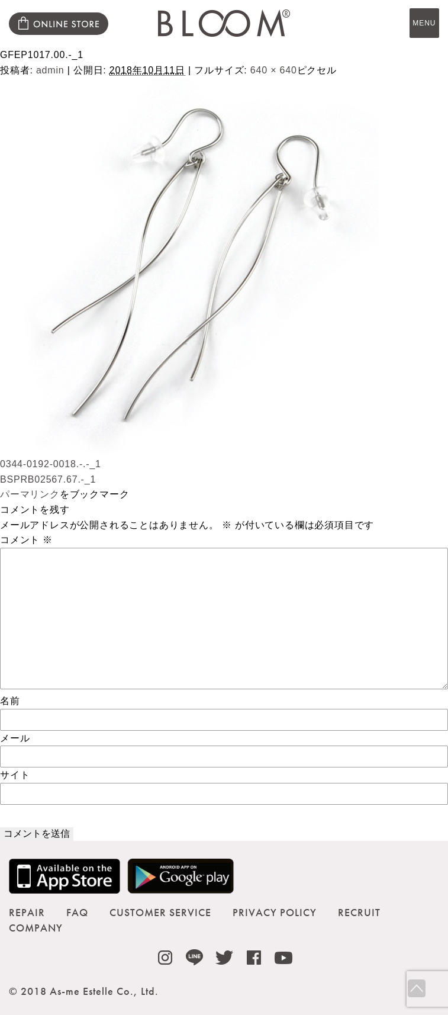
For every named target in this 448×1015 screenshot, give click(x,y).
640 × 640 (273, 70)
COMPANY (36, 927)
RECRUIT (359, 912)
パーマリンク (30, 494)
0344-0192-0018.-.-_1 (50, 464)
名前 (10, 701)
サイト (15, 775)
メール (15, 738)
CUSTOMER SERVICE (160, 912)
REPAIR (27, 912)
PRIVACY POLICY (275, 912)
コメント (26, 540)
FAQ (77, 912)
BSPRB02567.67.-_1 (48, 479)
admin (50, 70)
